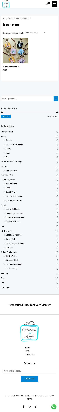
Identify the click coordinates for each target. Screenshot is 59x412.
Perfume (4, 273)
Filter (6, 116)
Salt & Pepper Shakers (15, 243)
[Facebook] (23, 406)
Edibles (4, 136)
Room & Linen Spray (14, 196)
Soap (3, 278)
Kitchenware (6, 231)
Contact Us (29, 354)
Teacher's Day (11, 269)
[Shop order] (35, 32)
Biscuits (9, 140)
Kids (3, 226)
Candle (8, 188)
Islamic (4, 205)
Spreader (9, 247)
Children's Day (11, 256)
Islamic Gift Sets (12, 209)
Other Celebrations (9, 252)
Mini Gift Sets (11, 170)
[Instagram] (29, 406)
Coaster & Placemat (14, 235)
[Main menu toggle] (54, 4)
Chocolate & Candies (14, 144)
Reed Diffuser (11, 192)
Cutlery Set (10, 239)
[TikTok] (36, 406)
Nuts (8, 153)
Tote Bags (5, 287)
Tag (2, 283)
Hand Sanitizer (7, 175)
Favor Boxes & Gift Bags (11, 162)
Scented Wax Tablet (14, 200)
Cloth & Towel (7, 132)
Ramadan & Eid (12, 260)
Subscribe (29, 379)
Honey (8, 149)
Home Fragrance (8, 180)
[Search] (56, 98)
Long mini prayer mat (14, 213)
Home (5, 18)
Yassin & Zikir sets (13, 221)
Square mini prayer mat (15, 217)
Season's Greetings (14, 264)
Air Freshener (11, 183)
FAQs (27, 351)
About (27, 347)
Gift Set (4, 166)
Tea (7, 157)
